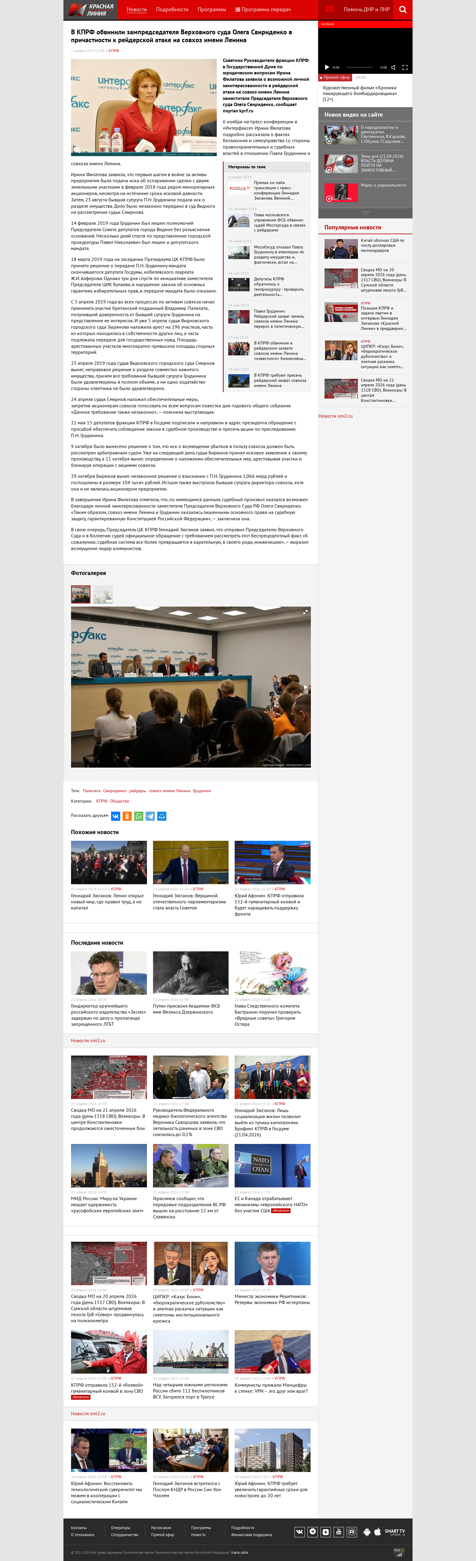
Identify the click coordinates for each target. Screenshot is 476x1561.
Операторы (121, 1528)
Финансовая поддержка (251, 1535)
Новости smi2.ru (88, 1040)
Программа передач (263, 9)
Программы (212, 9)
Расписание (161, 1528)
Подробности (172, 9)
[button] (103, 594)
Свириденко (114, 790)
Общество (119, 801)
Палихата (91, 790)
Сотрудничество (124, 1535)
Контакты (79, 1528)
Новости (137, 9)
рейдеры (137, 790)
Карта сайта (239, 1553)
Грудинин (201, 790)
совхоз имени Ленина (169, 790)
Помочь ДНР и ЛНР (367, 9)
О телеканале (82, 1535)
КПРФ (101, 801)
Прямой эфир (162, 1535)
